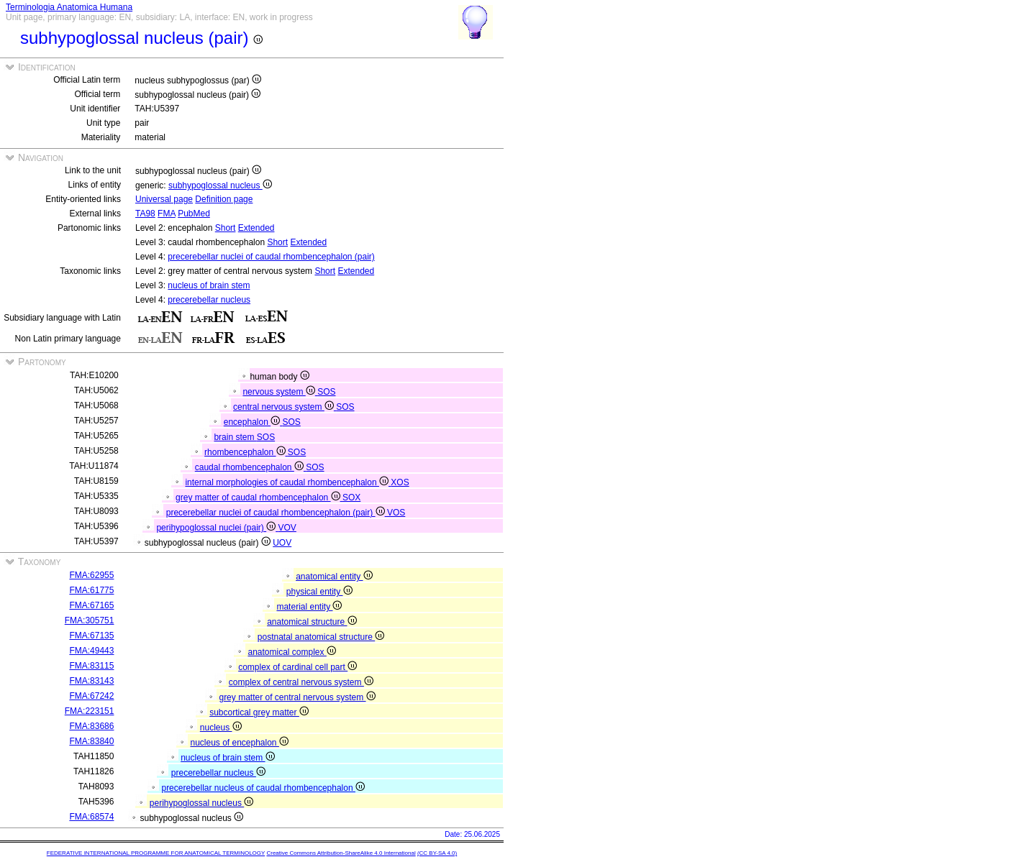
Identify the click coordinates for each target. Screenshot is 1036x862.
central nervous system (284, 407)
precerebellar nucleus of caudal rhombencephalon (263, 788)
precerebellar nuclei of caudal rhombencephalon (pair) (271, 257)
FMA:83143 (91, 681)
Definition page (224, 199)
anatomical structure (311, 622)
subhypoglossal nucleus (220, 185)
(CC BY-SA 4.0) (437, 853)
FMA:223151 (89, 711)
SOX (351, 497)
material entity (309, 607)
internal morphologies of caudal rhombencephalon (288, 482)
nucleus (221, 728)
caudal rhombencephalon (250, 467)
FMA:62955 (91, 575)
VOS (396, 513)
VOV (287, 528)
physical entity (319, 592)
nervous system (279, 392)
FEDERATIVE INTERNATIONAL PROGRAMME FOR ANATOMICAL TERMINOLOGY (156, 853)
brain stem (235, 437)
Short (225, 228)
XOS (400, 482)
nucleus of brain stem (209, 285)
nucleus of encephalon (239, 743)
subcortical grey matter (259, 712)
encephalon (253, 422)
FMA (167, 213)
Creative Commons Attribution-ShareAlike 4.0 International (340, 853)
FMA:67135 (91, 636)
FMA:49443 (91, 651)
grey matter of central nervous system (297, 697)
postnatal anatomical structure (321, 637)
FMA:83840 (91, 741)
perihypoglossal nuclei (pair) (217, 528)
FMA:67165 (91, 605)
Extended (256, 228)
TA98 (145, 213)
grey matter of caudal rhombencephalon (259, 497)
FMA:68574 (91, 817)
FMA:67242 (91, 696)
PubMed (194, 213)
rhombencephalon (246, 452)
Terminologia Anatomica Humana (69, 7)
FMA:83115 (91, 666)
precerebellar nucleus (209, 300)
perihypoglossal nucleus (201, 803)
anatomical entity (334, 577)
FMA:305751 (89, 620)
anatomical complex (291, 652)
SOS (326, 392)
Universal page (164, 199)
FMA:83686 (91, 726)
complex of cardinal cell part (297, 667)
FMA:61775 (91, 590)
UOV (282, 543)
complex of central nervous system (301, 682)
